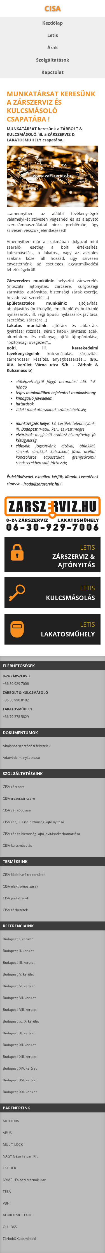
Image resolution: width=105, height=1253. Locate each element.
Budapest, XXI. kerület (20, 1091)
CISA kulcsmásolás (17, 845)
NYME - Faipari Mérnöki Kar (24, 1179)
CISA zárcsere (14, 786)
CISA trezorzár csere (19, 798)
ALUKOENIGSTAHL (17, 1215)
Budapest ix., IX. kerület (21, 1021)
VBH (6, 1203)
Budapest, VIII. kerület (19, 1009)
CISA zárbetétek (15, 909)
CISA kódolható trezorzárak (24, 874)
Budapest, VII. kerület (19, 997)
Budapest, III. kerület (18, 962)
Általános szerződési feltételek (26, 745)
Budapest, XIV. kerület (20, 1068)
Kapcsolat (52, 72)
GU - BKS (10, 1226)
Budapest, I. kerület (18, 939)
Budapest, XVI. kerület (20, 1080)
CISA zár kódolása (17, 810)
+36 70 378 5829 (16, 716)
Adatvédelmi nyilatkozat (21, 757)
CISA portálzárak (16, 898)
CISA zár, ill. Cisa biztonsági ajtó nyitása (33, 822)
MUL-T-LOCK (13, 1144)
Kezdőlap (52, 23)
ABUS (7, 1132)
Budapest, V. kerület (18, 974)
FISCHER (9, 1168)
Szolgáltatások (52, 60)
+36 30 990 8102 (16, 700)
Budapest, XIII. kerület (19, 1056)
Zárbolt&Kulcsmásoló (19, 1238)
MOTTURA (11, 1121)
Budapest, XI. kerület (19, 1033)
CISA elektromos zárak (20, 886)
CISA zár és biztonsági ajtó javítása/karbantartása (41, 833)
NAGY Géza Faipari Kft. (20, 1156)
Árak (52, 48)
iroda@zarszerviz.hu (41, 484)
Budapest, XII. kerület (19, 1044)
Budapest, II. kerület (18, 950)
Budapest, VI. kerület (19, 986)
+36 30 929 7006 (16, 683)
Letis (52, 35)
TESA (7, 1191)
